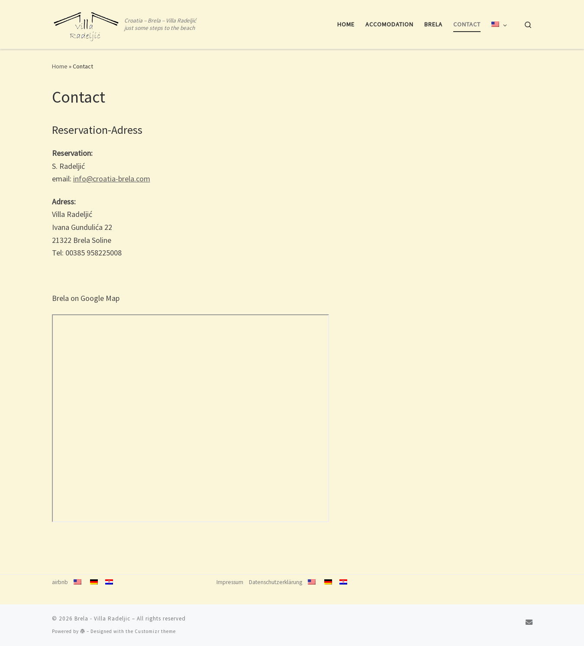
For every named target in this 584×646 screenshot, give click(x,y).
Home (60, 66)
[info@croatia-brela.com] (529, 622)
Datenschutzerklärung (275, 582)
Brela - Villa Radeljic (102, 618)
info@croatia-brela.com (111, 179)
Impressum (229, 582)
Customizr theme (155, 631)
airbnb (60, 582)
